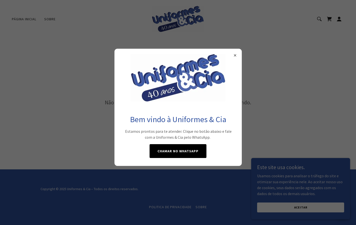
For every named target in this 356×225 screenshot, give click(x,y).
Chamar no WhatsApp (178, 151)
